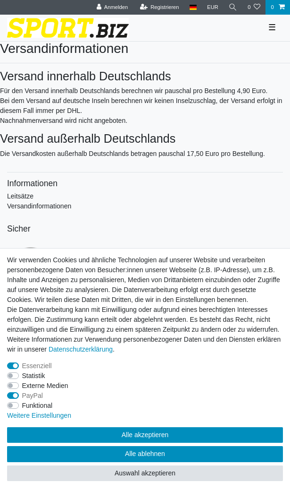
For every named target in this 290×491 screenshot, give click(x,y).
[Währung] (213, 7)
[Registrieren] (159, 7)
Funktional (37, 405)
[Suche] (233, 7)
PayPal (32, 395)
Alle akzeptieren (145, 435)
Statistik (33, 375)
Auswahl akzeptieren (145, 473)
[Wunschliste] (253, 7)
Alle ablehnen (145, 453)
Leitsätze (20, 196)
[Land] (193, 7)
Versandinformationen (39, 206)
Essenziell (37, 366)
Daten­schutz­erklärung (81, 349)
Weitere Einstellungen (39, 415)
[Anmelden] (112, 7)
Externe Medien (45, 385)
